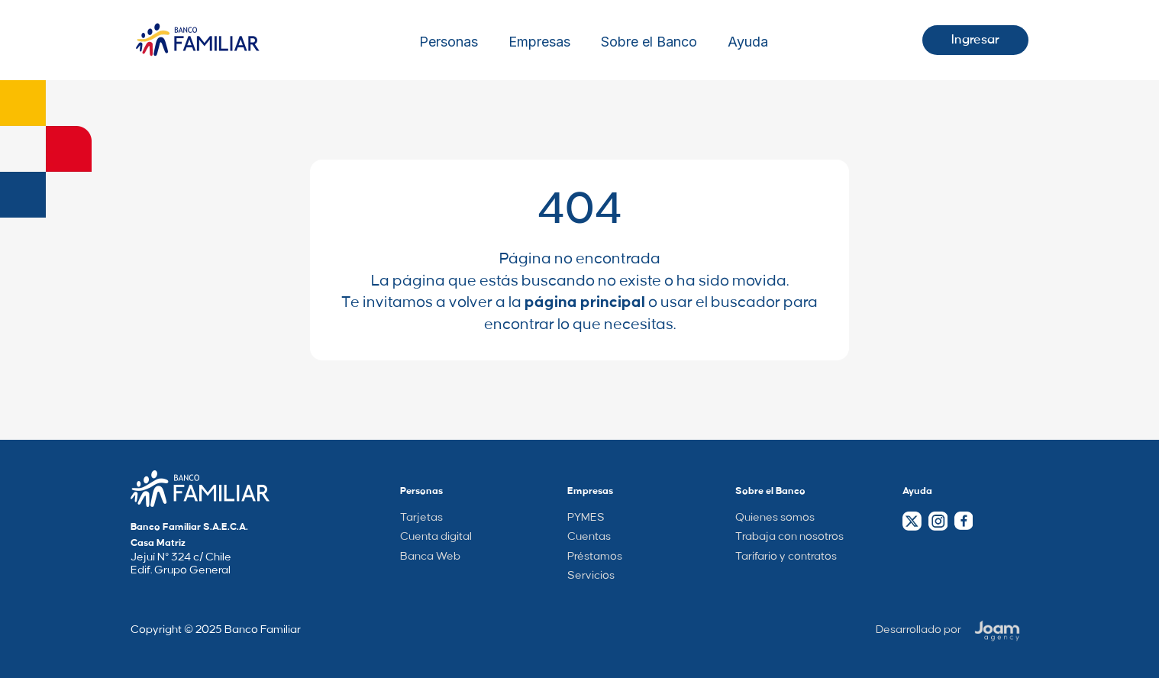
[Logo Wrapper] (198, 40)
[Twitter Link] (912, 521)
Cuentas (589, 537)
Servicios (591, 576)
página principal (585, 302)
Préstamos (594, 556)
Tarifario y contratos (786, 556)
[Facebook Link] (963, 521)
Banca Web (430, 556)
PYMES (586, 518)
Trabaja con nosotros (789, 537)
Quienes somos (775, 518)
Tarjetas (421, 518)
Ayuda (748, 42)
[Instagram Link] (938, 521)
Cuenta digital (436, 537)
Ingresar (975, 40)
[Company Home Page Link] (200, 488)
